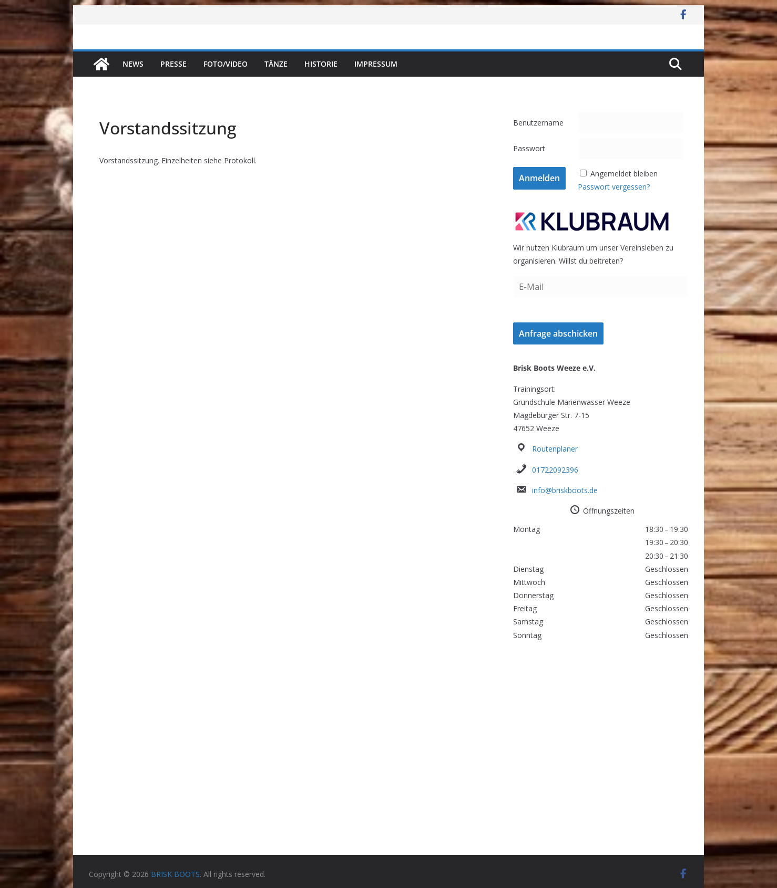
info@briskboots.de (565, 490)
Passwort (529, 148)
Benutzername (538, 123)
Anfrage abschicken (558, 333)
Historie (321, 64)
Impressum (375, 64)
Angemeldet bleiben (624, 174)
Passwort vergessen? (614, 187)
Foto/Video (225, 64)
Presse (173, 64)
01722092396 (555, 470)
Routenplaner (555, 449)
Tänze (276, 64)
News (133, 64)
